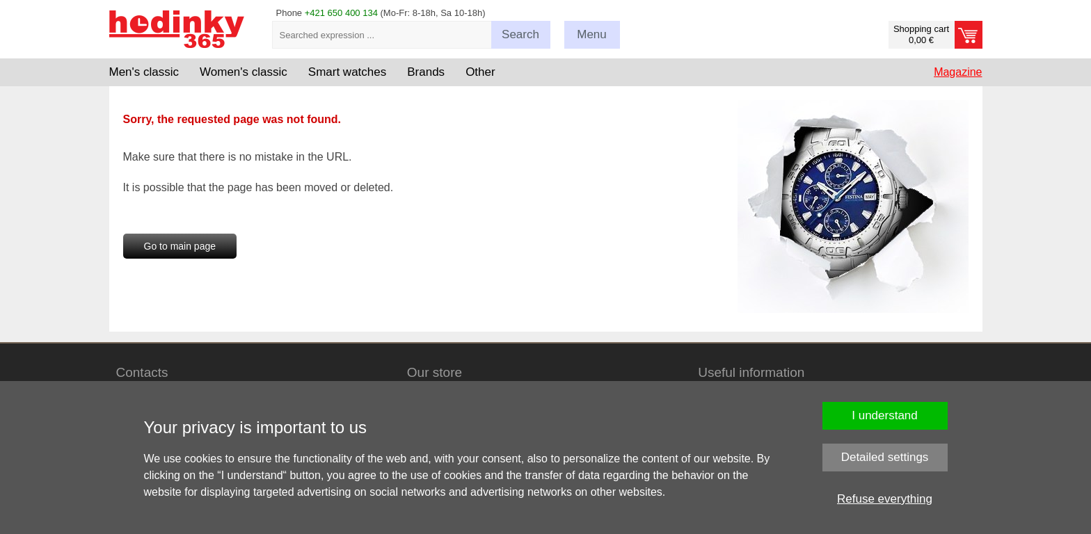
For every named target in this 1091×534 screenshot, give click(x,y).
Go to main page (180, 246)
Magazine (958, 72)
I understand (885, 415)
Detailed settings (885, 457)
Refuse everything (884, 498)
